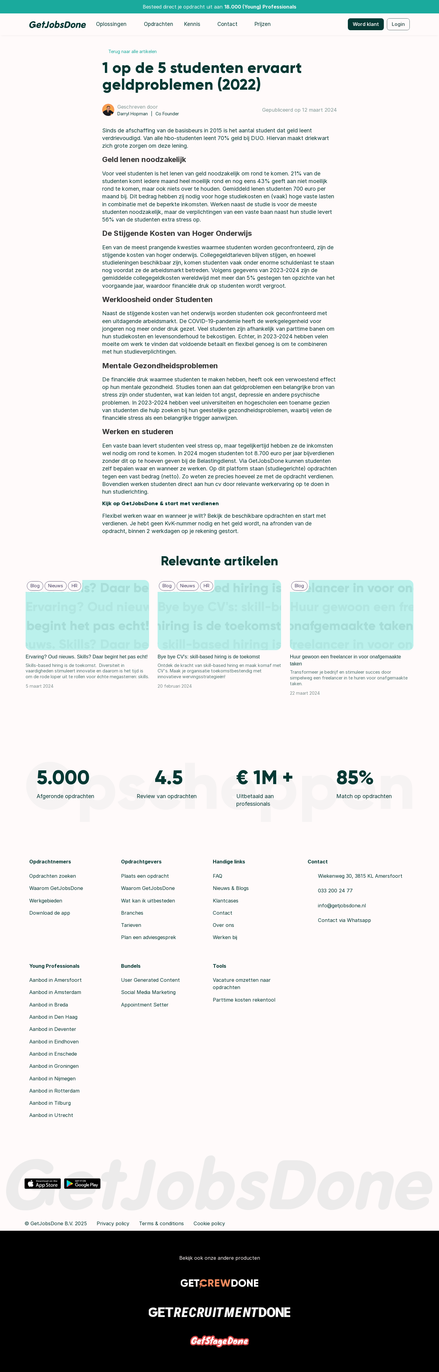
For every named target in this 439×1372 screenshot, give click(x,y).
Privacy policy (113, 1223)
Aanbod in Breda (48, 1005)
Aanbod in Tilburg (50, 1103)
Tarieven (131, 925)
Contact (222, 913)
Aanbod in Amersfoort (55, 980)
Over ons (223, 925)
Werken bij (225, 937)
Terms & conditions (161, 1223)
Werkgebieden (45, 901)
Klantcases (225, 901)
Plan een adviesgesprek (148, 937)
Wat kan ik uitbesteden (148, 901)
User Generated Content (150, 980)
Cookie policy (209, 1223)
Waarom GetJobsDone (56, 888)
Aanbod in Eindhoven (54, 1042)
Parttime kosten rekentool (244, 1000)
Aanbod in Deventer (52, 1029)
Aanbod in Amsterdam (55, 992)
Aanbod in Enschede (53, 1054)
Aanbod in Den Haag (53, 1017)
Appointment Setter (145, 1005)
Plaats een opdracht (145, 876)
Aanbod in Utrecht (51, 1115)
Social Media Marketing (148, 992)
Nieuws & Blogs (231, 888)
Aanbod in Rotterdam (54, 1091)
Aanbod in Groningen (54, 1066)
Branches (132, 913)
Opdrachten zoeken (52, 876)
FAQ (217, 876)
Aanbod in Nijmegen (52, 1078)
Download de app (49, 913)
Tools (219, 966)
